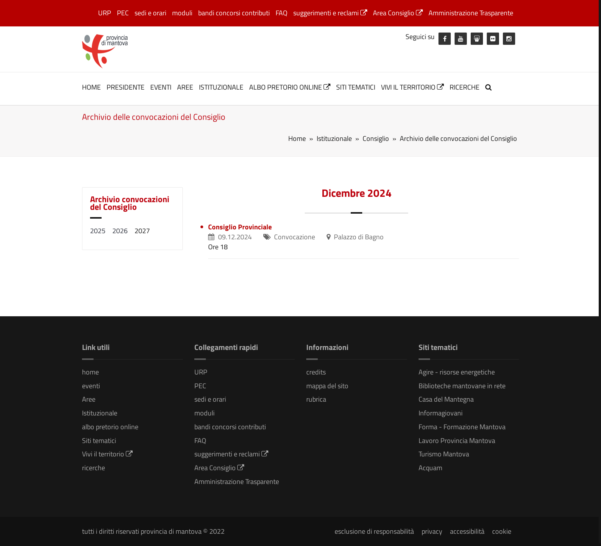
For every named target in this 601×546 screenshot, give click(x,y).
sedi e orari (150, 13)
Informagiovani (441, 413)
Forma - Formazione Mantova (462, 427)
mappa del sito (327, 386)
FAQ (281, 13)
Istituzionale (221, 87)
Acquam (430, 468)
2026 (120, 231)
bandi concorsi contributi (234, 13)
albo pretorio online (289, 87)
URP (104, 13)
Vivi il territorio (412, 87)
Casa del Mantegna (446, 399)
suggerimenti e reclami (330, 13)
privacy (432, 531)
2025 (97, 231)
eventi (160, 87)
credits (316, 372)
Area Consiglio (398, 13)
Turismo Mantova (444, 454)
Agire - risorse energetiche (457, 372)
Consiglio (376, 138)
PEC (123, 13)
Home (297, 138)
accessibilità (467, 531)
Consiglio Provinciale (240, 227)
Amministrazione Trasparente (471, 13)
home (91, 87)
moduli (182, 13)
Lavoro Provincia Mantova (457, 440)
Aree (185, 87)
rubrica (316, 399)
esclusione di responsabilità (374, 531)
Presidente (126, 87)
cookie (501, 531)
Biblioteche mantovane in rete (462, 386)
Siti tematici (355, 87)
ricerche (464, 87)
